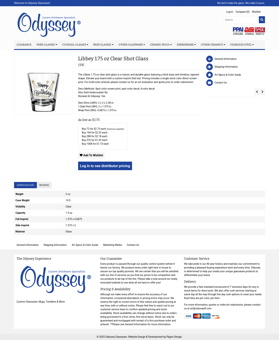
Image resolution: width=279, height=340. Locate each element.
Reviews (44, 185)
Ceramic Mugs (160, 44)
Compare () (242, 11)
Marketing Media (112, 244)
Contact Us (133, 244)
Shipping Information (55, 244)
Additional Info (25, 185)
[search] (262, 19)
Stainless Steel (241, 44)
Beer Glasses (102, 44)
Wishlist (256, 11)
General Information (28, 244)
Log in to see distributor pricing (105, 166)
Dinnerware (185, 44)
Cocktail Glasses (74, 44)
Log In (229, 11)
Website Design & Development (145, 336)
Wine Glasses (45, 44)
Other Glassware (131, 44)
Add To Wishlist (91, 155)
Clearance (24, 44)
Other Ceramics (212, 44)
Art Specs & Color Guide (85, 244)
